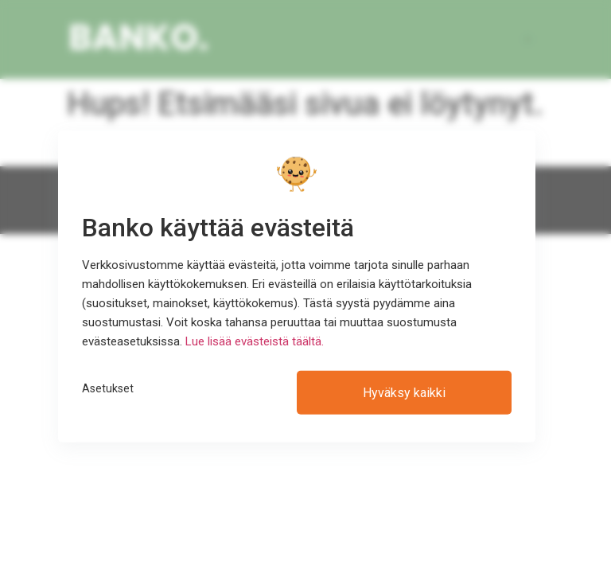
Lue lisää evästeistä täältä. (254, 341)
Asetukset (108, 388)
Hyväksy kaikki (404, 392)
